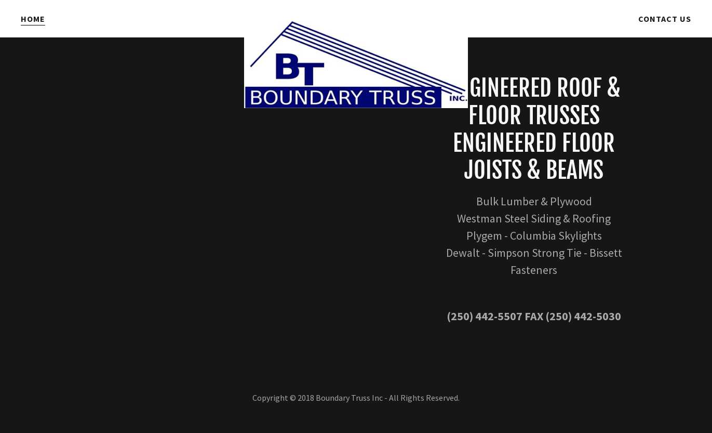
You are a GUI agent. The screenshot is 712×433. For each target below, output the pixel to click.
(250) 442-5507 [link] (484, 316)
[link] (355, 16)
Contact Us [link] (664, 19)
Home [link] (33, 19)
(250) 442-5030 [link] (583, 316)
